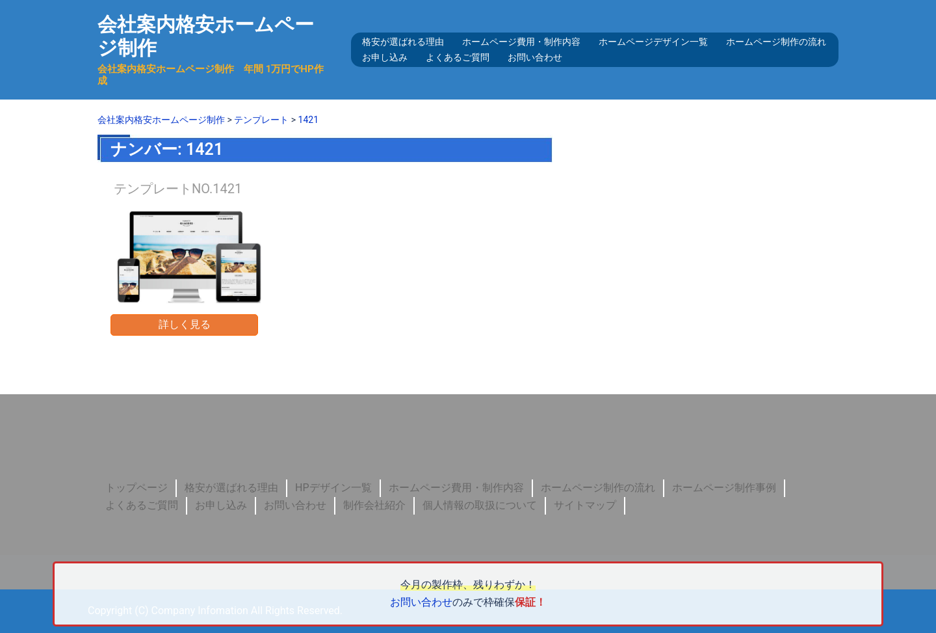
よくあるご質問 (457, 57)
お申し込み (385, 57)
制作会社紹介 (374, 505)
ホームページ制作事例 (724, 487)
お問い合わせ (535, 57)
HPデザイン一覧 (333, 487)
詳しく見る (185, 324)
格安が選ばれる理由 (403, 41)
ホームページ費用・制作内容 (521, 41)
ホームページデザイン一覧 (653, 41)
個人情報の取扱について (479, 505)
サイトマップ (585, 505)
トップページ (136, 487)
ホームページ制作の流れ (776, 41)
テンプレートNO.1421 (178, 188)
